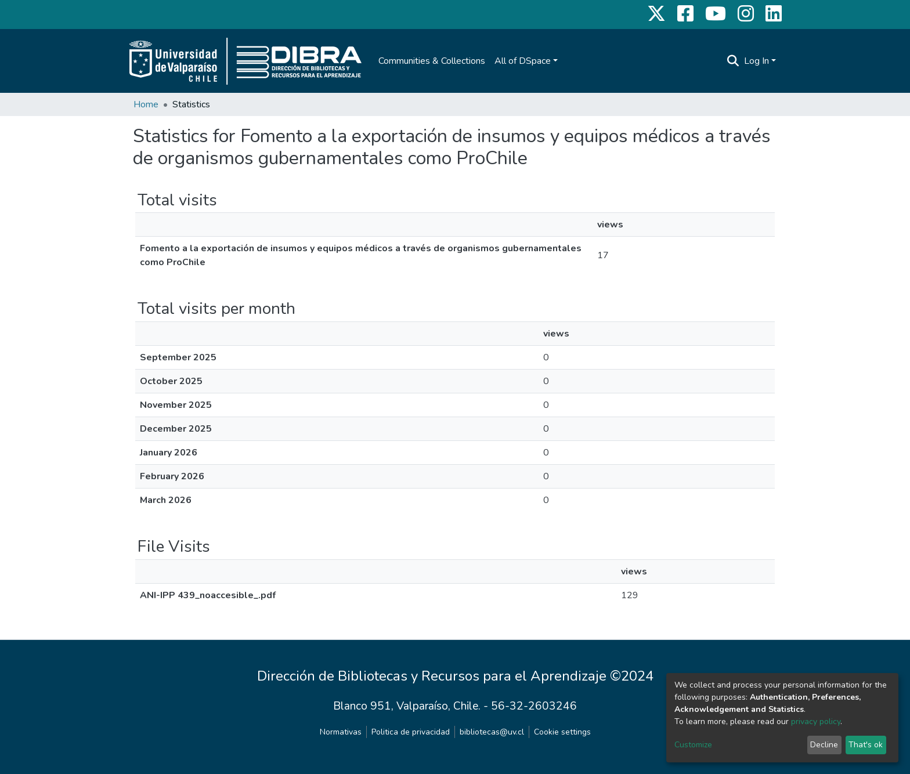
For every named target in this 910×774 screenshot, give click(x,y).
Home (145, 104)
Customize (693, 744)
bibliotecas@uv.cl (492, 731)
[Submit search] (733, 61)
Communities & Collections (431, 61)
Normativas (341, 731)
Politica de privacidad (410, 731)
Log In (756, 61)
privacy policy (815, 721)
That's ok (865, 744)
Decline (824, 744)
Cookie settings (562, 731)
